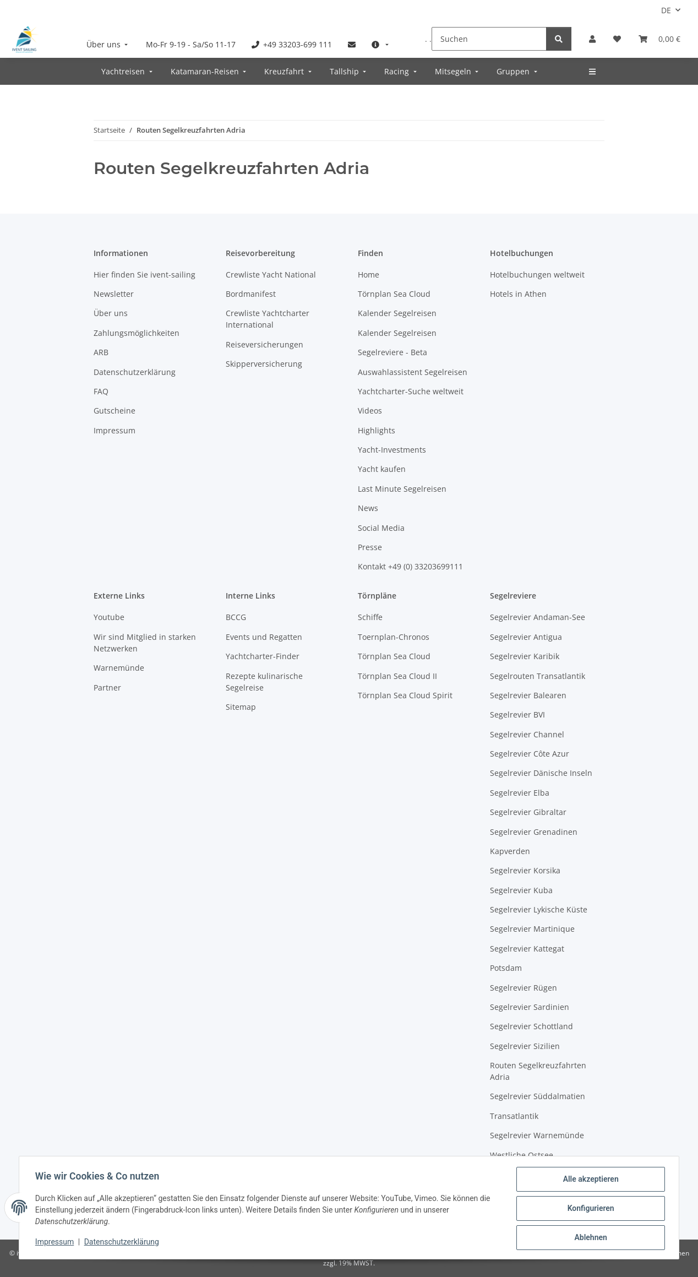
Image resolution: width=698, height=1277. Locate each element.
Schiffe (370, 617)
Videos (370, 410)
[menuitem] (108, 44)
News (368, 508)
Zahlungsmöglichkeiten (136, 333)
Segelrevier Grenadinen (533, 832)
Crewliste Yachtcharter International (267, 319)
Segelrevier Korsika (525, 870)
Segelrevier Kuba (521, 890)
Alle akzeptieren (589, 1180)
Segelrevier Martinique (532, 928)
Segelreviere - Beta (392, 352)
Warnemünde (119, 667)
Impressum (56, 1242)
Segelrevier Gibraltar (528, 812)
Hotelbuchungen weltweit (537, 274)
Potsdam (506, 968)
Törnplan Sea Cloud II (397, 676)
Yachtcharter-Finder (262, 656)
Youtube (109, 617)
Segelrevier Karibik (524, 656)
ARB (101, 352)
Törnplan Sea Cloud (394, 294)
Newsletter (114, 294)
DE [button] (666, 10)
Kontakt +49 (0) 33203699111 (410, 566)
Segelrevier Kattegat (527, 948)
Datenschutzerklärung (123, 1242)
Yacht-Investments (392, 449)
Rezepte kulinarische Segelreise (264, 682)
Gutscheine (114, 410)
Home (368, 274)
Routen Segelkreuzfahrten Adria (538, 1071)
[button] (592, 39)
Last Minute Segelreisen (402, 488)
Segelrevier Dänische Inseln (541, 773)
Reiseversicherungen (264, 344)
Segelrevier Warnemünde (537, 1135)
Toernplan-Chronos (393, 637)
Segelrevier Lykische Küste (538, 909)
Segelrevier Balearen (528, 695)
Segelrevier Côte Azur (529, 753)
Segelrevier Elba (519, 792)
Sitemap (241, 707)
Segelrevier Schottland (531, 1026)
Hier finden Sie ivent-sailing (144, 274)
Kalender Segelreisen (397, 313)
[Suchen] (489, 39)
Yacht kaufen (382, 469)
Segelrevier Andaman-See (537, 617)
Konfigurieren (588, 1209)
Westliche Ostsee (521, 1155)
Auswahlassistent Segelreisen (412, 372)
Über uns (111, 313)
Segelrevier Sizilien (525, 1046)
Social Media (381, 528)
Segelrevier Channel (527, 734)
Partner (107, 687)
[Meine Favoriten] (617, 39)
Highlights (376, 430)
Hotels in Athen (518, 294)
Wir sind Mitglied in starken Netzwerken (145, 643)
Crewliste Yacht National (271, 274)
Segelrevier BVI (517, 714)
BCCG (236, 617)
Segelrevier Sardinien (529, 1007)
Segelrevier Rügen (523, 987)
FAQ (101, 391)
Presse (370, 547)
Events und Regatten (264, 637)
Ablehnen (588, 1237)
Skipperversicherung (264, 363)
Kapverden (510, 851)
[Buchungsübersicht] (659, 39)
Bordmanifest (251, 294)
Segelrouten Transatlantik (537, 676)
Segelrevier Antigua (526, 637)
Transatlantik (514, 1116)
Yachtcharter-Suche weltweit (410, 391)
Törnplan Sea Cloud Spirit (405, 695)
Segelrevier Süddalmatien (537, 1096)
